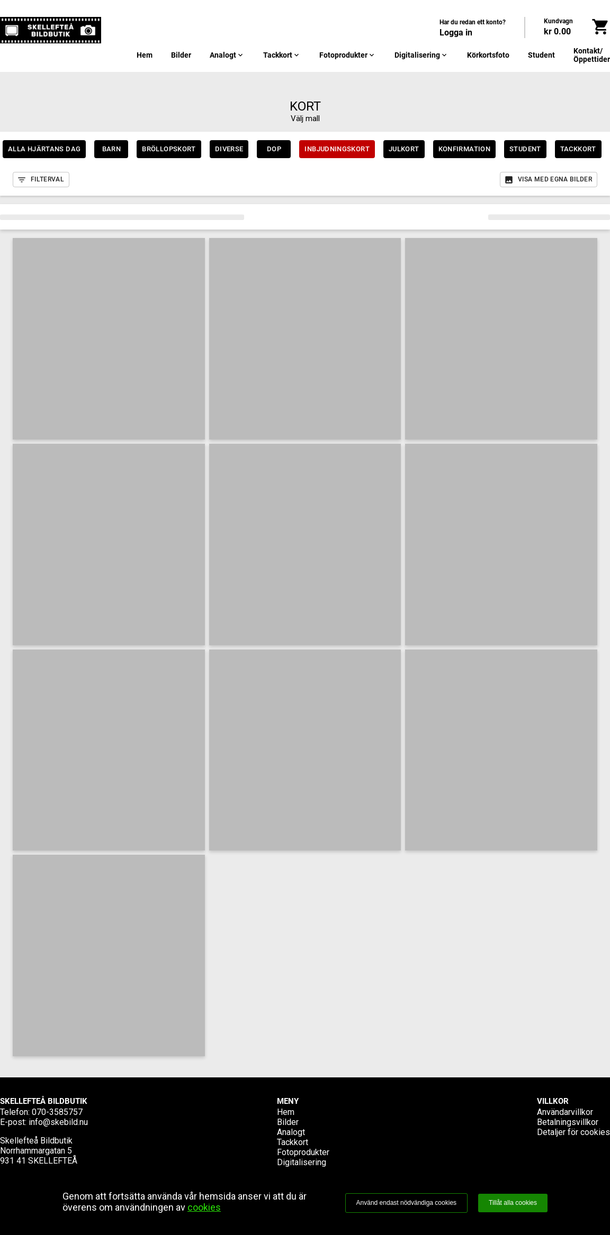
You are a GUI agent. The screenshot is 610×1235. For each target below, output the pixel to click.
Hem (144, 55)
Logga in (455, 33)
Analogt (227, 55)
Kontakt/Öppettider (591, 55)
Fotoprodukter (347, 55)
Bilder (181, 55)
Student (541, 55)
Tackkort (282, 55)
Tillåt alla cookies (513, 1202)
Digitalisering (421, 55)
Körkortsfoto (488, 55)
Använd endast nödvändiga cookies (406, 1202)
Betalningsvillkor (567, 1122)
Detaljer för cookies (573, 1132)
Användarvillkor (565, 1112)
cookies (204, 1207)
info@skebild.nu (58, 1122)
